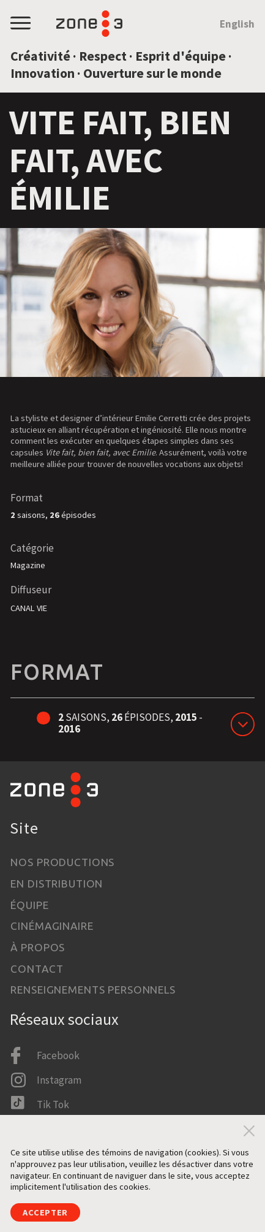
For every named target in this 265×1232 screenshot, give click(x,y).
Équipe (29, 905)
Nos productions (62, 862)
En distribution (56, 883)
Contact (36, 969)
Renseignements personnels (93, 989)
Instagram (59, 1080)
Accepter (45, 1212)
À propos (37, 947)
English (237, 24)
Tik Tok (53, 1104)
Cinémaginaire (51, 926)
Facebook (58, 1055)
